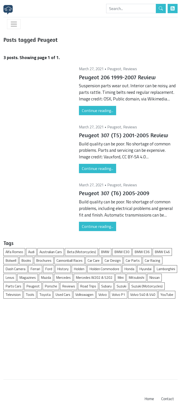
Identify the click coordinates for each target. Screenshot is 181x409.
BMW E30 (122, 251)
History (63, 269)
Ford (48, 269)
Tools (30, 294)
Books (26, 260)
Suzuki (121, 286)
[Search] (131, 8)
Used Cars (63, 294)
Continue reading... (97, 110)
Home (149, 399)
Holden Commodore (104, 269)
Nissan (154, 277)
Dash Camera (15, 269)
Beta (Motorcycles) (81, 251)
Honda (129, 269)
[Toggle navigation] (14, 24)
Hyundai (145, 269)
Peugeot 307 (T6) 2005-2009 (114, 193)
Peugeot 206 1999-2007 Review (117, 77)
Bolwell (10, 260)
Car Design (113, 260)
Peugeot (114, 69)
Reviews (130, 69)
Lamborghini (166, 269)
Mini (120, 277)
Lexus (9, 277)
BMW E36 (142, 251)
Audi (31, 251)
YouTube (166, 294)
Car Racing (152, 260)
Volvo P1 (118, 294)
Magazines (27, 277)
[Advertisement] (90, 337)
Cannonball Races (69, 260)
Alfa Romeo (14, 251)
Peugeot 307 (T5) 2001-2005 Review (123, 135)
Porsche (51, 286)
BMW (105, 251)
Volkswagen (84, 294)
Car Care (94, 260)
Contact (167, 399)
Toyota (45, 294)
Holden (79, 269)
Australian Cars (50, 251)
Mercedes (63, 277)
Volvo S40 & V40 (142, 294)
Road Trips (88, 286)
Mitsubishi (136, 277)
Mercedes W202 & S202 (94, 277)
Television (13, 294)
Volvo (102, 294)
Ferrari (35, 269)
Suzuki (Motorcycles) (147, 286)
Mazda (46, 277)
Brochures (43, 260)
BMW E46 (162, 251)
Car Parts (133, 260)
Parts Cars (13, 286)
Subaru (106, 286)
